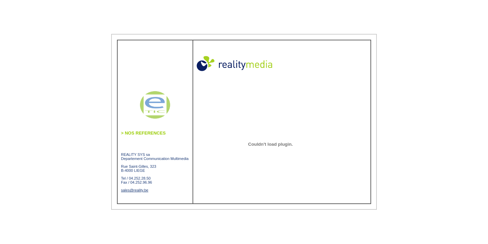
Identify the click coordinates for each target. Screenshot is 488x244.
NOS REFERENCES (143, 133)
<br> (278, 144)
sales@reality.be (134, 190)
